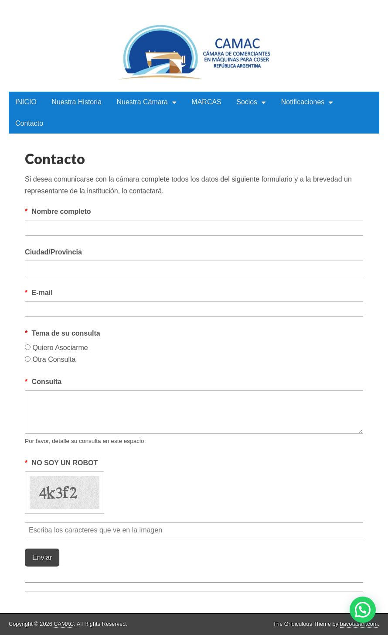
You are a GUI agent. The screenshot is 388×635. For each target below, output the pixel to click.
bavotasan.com (359, 624)
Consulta (43, 381)
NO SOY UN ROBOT (61, 463)
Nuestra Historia (76, 102)
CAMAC (64, 624)
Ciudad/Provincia (53, 252)
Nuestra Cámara (142, 102)
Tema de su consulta (62, 333)
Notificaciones (303, 102)
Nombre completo (58, 211)
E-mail (39, 292)
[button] (363, 610)
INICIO (26, 102)
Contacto (29, 123)
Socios (246, 102)
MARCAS (206, 102)
